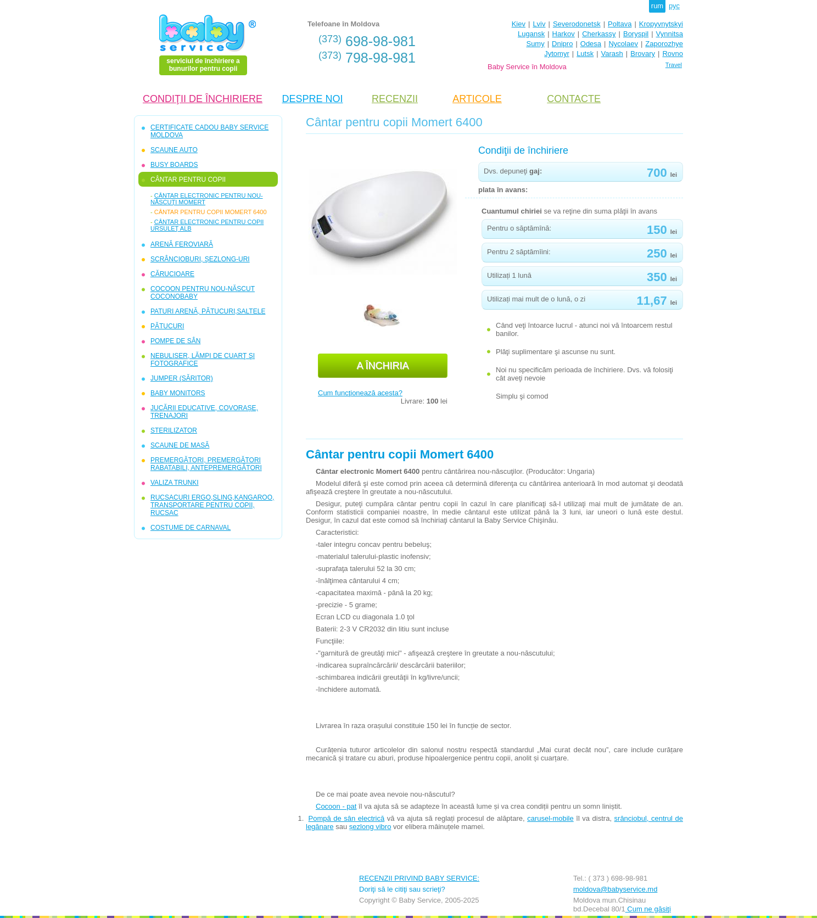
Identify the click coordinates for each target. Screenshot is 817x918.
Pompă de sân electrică (347, 818)
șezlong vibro (370, 826)
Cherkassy (598, 34)
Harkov (563, 34)
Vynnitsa (669, 34)
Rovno (672, 53)
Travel (673, 64)
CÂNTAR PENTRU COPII (188, 179)
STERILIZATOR (173, 430)
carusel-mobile (550, 818)
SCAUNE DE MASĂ (179, 445)
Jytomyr (556, 53)
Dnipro (562, 44)
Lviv (539, 24)
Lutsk (585, 53)
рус (674, 6)
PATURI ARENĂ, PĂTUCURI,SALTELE (207, 311)
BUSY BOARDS (174, 165)
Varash (612, 53)
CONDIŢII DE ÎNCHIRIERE (202, 98)
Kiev (518, 24)
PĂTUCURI (167, 326)
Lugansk (531, 34)
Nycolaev (622, 44)
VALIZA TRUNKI (174, 482)
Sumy (535, 44)
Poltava (619, 24)
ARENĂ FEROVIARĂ (181, 244)
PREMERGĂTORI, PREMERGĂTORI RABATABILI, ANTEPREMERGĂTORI (206, 464)
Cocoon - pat (336, 806)
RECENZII (395, 98)
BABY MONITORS (177, 393)
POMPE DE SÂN (175, 341)
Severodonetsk (577, 24)
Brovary (642, 53)
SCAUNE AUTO (174, 150)
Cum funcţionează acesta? (360, 393)
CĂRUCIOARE (172, 274)
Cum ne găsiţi (648, 909)
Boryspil (635, 34)
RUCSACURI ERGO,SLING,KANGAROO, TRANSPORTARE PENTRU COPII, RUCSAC (212, 505)
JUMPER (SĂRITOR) (181, 378)
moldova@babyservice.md (615, 889)
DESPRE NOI (312, 98)
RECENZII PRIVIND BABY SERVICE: (419, 878)
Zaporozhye (664, 44)
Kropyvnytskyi (661, 24)
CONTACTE (574, 98)
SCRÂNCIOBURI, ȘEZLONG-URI (200, 259)
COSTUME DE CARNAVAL (190, 527)
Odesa (590, 44)
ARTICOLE (477, 98)
